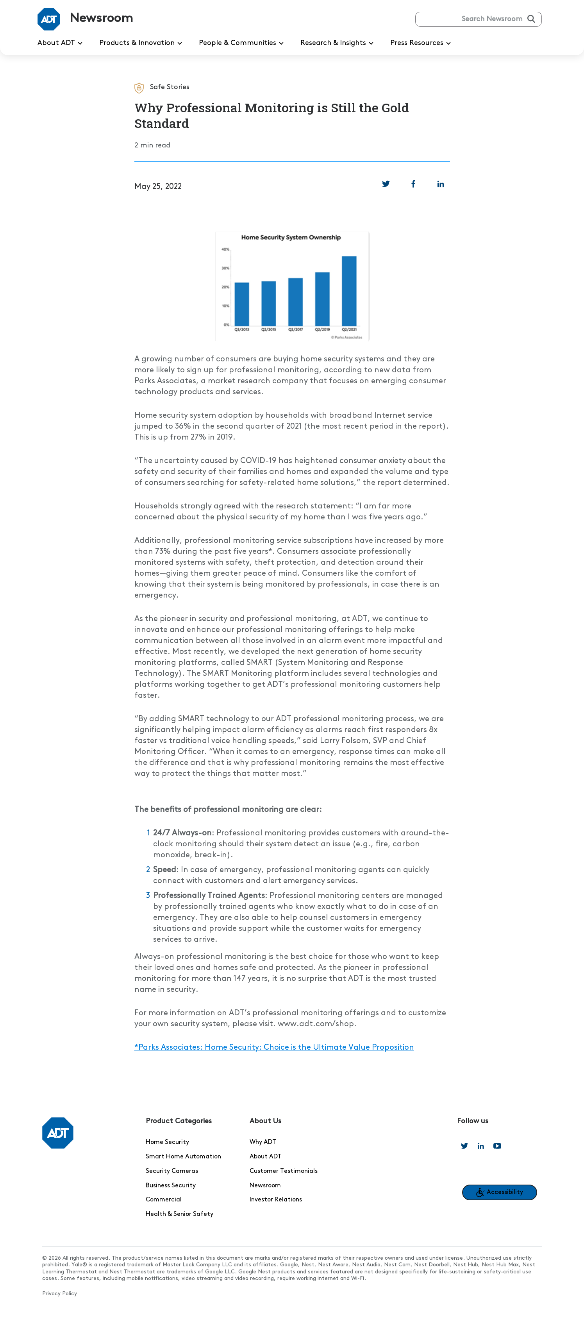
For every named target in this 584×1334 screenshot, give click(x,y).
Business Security (171, 1186)
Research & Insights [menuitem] (338, 43)
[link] (386, 183)
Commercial (164, 1200)
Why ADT (263, 1142)
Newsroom (265, 1186)
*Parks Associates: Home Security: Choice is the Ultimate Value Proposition (274, 1048)
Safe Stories (169, 87)
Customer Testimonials (284, 1171)
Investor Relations (276, 1200)
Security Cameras (172, 1171)
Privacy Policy (59, 1294)
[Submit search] (531, 18)
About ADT (266, 1157)
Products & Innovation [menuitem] (142, 43)
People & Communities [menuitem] (242, 43)
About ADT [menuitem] (61, 43)
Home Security (167, 1142)
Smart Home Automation (183, 1157)
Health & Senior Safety (179, 1214)
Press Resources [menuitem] (422, 43)
